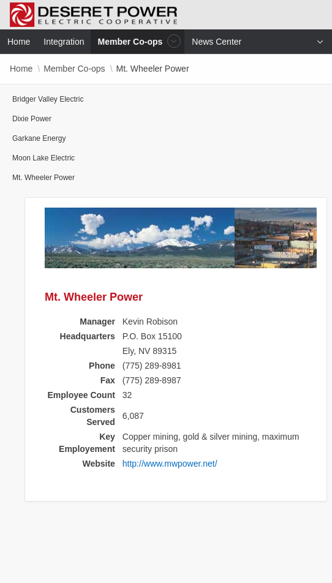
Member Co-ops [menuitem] (131, 41)
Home (21, 68)
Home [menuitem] (18, 42)
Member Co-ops (74, 68)
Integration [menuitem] (63, 42)
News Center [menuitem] (216, 42)
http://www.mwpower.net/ (170, 463)
